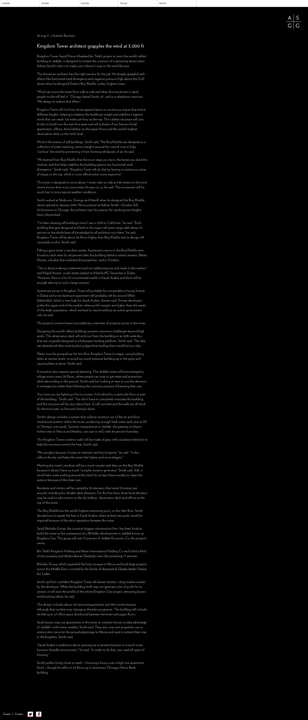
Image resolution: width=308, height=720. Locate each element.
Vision (85, 3)
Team (123, 3)
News (162, 3)
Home (6, 3)
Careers (7, 714)
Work (45, 3)
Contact (19, 714)
